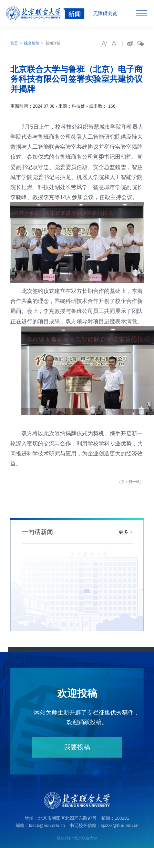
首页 (14, 43)
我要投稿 (77, 747)
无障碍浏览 (105, 13)
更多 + (125, 531)
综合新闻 (31, 43)
